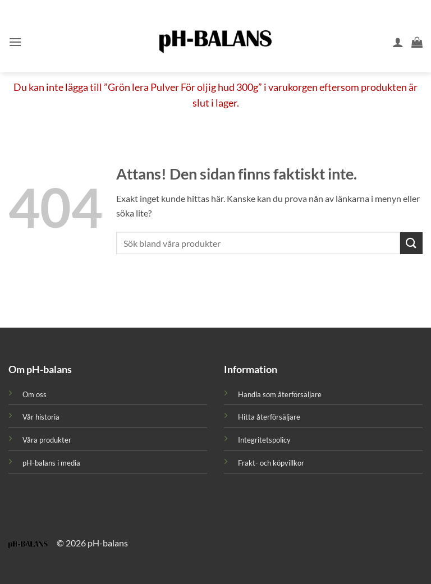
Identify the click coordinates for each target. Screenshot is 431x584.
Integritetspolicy (264, 439)
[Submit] (411, 243)
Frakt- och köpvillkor (271, 462)
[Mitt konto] (398, 42)
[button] (15, 42)
